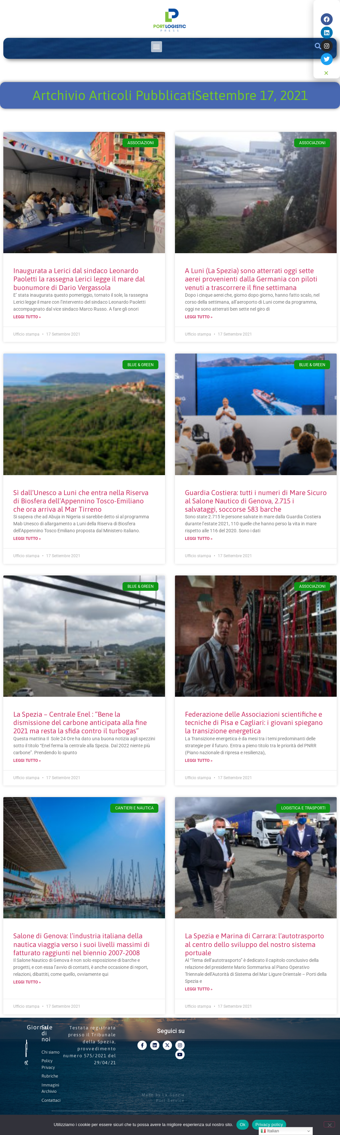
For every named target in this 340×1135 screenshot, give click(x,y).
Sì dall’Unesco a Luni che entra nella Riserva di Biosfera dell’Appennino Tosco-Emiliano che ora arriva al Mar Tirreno (80, 500)
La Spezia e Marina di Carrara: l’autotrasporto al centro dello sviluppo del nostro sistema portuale (254, 944)
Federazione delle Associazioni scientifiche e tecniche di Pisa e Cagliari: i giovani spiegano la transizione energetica (254, 722)
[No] (329, 1124)
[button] (156, 46)
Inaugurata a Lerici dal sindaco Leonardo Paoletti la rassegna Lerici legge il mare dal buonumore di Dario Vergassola (79, 278)
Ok (242, 1124)
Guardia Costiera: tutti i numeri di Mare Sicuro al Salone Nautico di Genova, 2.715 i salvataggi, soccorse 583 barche (256, 500)
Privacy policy (269, 1124)
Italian (270, 1131)
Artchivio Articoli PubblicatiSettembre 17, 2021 (170, 95)
